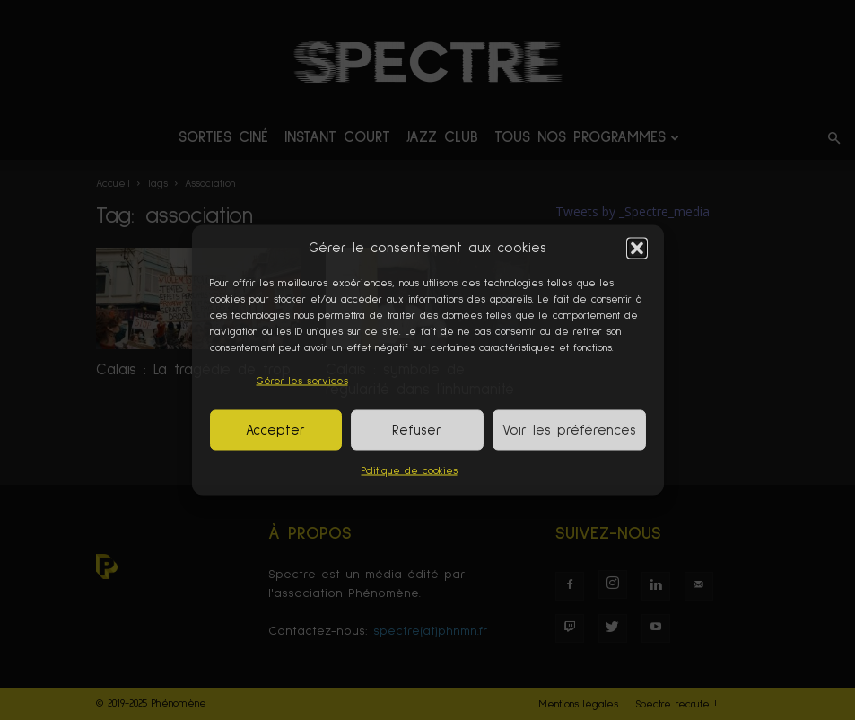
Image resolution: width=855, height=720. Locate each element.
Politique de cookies (410, 471)
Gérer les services (302, 381)
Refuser (416, 429)
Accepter (275, 429)
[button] (637, 248)
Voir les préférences (569, 429)
